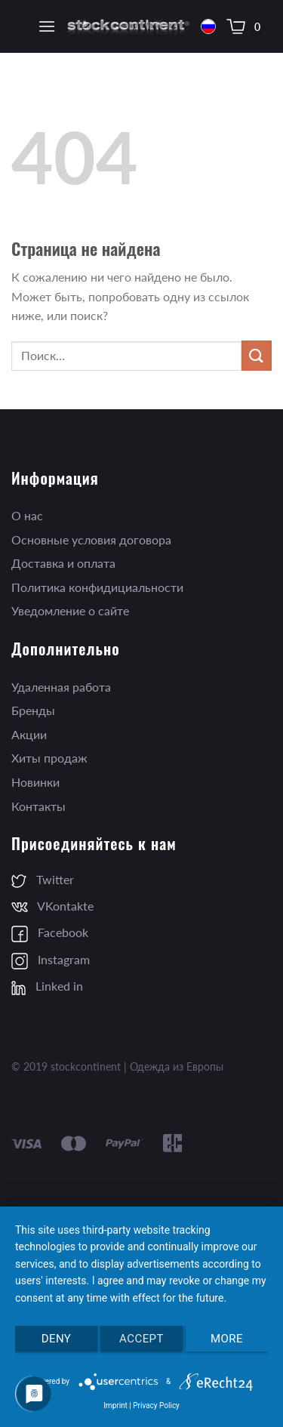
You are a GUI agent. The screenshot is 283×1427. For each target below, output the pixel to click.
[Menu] (47, 26)
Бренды (33, 710)
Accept (141, 1338)
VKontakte (52, 905)
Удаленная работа (61, 687)
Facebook (49, 932)
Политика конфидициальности (97, 587)
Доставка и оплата (63, 563)
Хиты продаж (49, 757)
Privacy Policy (156, 1405)
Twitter (42, 879)
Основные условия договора (91, 539)
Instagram (50, 959)
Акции (29, 734)
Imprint (115, 1405)
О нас (27, 515)
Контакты (38, 806)
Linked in (47, 986)
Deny (57, 1338)
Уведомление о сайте (70, 610)
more (227, 1338)
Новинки (35, 782)
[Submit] (256, 355)
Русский (208, 27)
